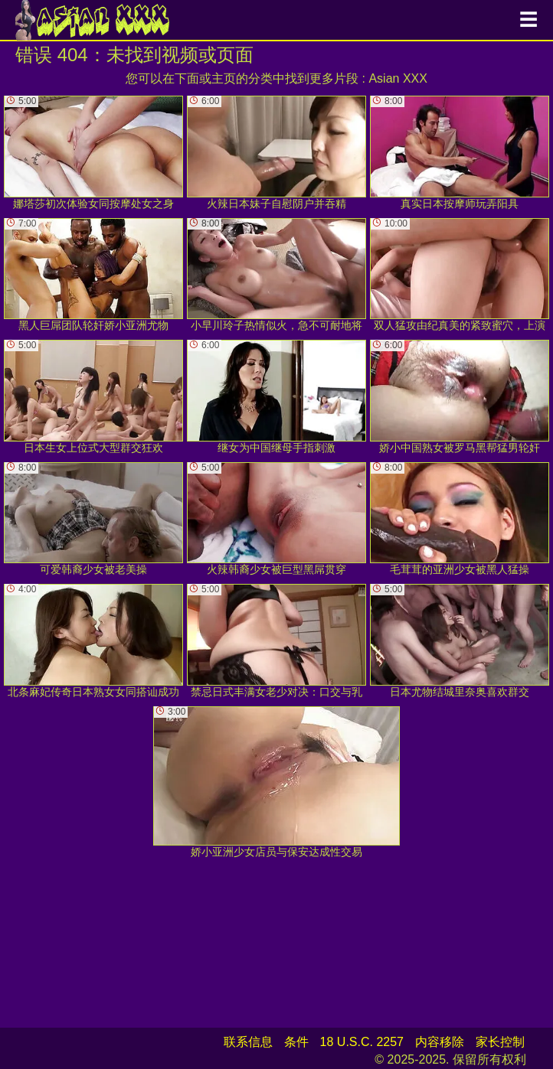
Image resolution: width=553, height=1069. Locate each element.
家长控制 (500, 1041)
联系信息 (248, 1041)
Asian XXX (397, 78)
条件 (296, 1041)
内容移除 (439, 1041)
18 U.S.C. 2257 (362, 1041)
